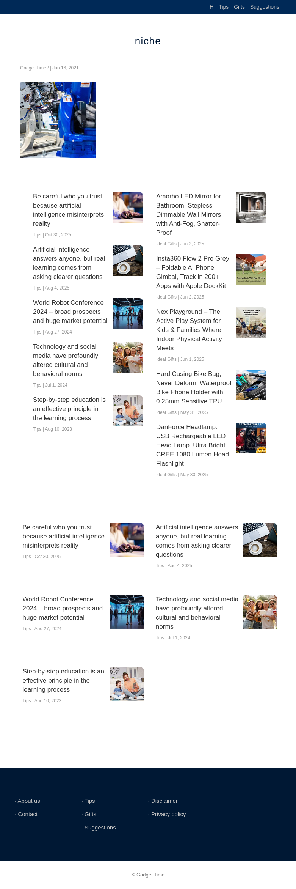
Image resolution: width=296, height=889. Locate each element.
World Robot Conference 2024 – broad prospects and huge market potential (70, 311)
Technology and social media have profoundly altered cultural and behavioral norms (65, 360)
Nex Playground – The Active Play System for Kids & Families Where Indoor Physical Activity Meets (189, 330)
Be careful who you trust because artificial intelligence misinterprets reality (68, 210)
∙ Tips (88, 801)
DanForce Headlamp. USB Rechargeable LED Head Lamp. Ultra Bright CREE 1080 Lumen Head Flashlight (192, 445)
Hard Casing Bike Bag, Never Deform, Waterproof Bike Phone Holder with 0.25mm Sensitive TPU (194, 387)
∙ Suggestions (98, 827)
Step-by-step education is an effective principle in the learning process (69, 409)
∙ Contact (26, 814)
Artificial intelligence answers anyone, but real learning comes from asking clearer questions (69, 263)
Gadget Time (33, 68)
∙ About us (27, 801)
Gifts (239, 7)
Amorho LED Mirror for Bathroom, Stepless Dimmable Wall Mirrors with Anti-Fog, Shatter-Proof (188, 214)
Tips (224, 7)
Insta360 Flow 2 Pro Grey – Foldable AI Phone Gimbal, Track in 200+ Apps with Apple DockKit (192, 272)
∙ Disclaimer (162, 801)
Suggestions (264, 7)
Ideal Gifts (166, 244)
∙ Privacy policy (167, 814)
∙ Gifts (88, 814)
